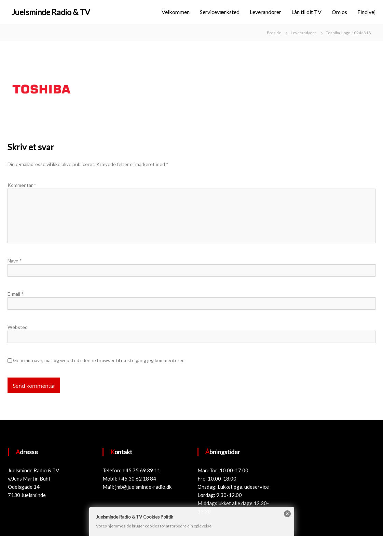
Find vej (366, 12)
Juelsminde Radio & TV (51, 12)
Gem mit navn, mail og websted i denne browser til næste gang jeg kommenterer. (98, 360)
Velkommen (176, 12)
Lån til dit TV (306, 12)
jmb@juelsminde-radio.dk (143, 487)
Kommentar (22, 185)
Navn (15, 261)
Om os (339, 12)
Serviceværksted (220, 12)
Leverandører (265, 12)
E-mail (16, 294)
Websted (18, 327)
